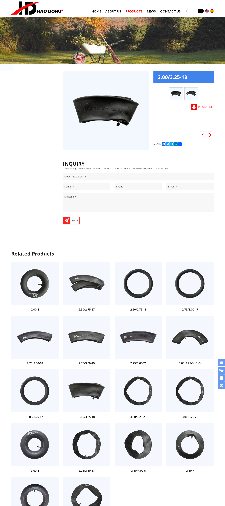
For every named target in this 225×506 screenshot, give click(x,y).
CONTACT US (170, 11)
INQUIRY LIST (205, 107)
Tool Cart (27, 112)
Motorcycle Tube (32, 98)
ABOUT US (113, 11)
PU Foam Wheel (31, 83)
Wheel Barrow (30, 76)
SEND (75, 253)
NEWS (151, 11)
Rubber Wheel (30, 90)
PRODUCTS (134, 11)
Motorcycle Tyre (32, 105)
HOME (96, 11)
